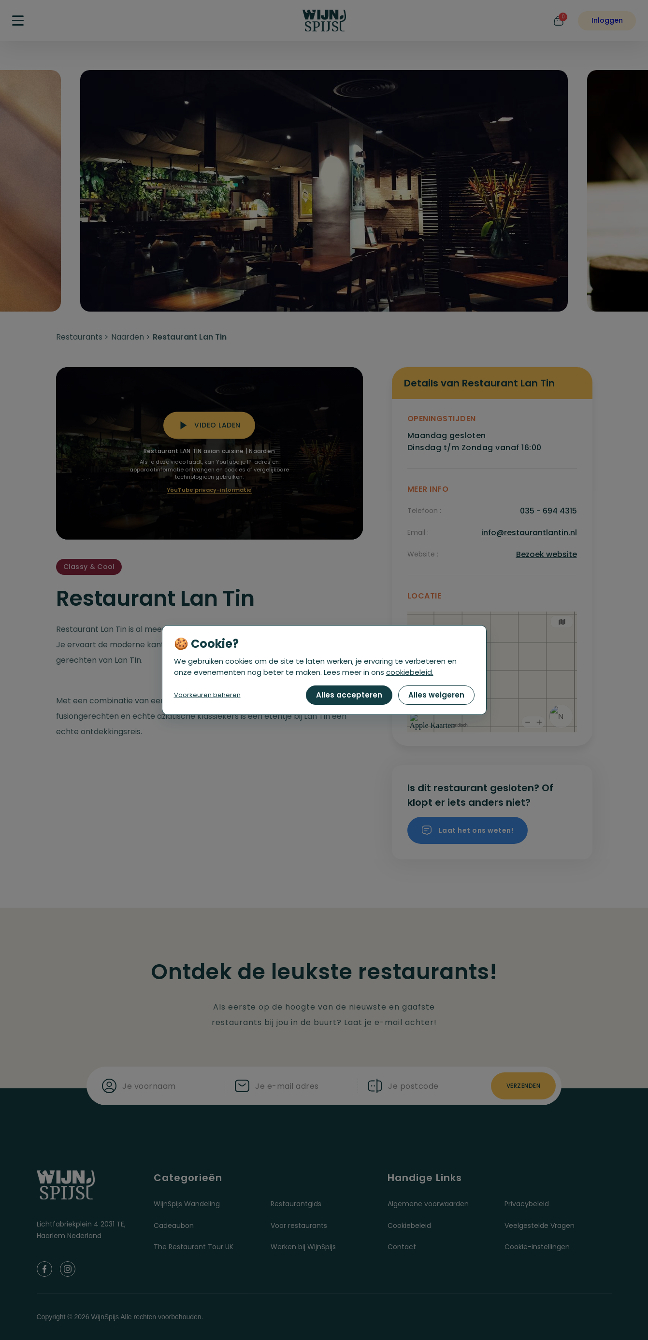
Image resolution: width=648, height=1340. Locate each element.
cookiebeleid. (409, 672)
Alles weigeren (436, 695)
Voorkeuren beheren (207, 694)
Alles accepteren (349, 695)
